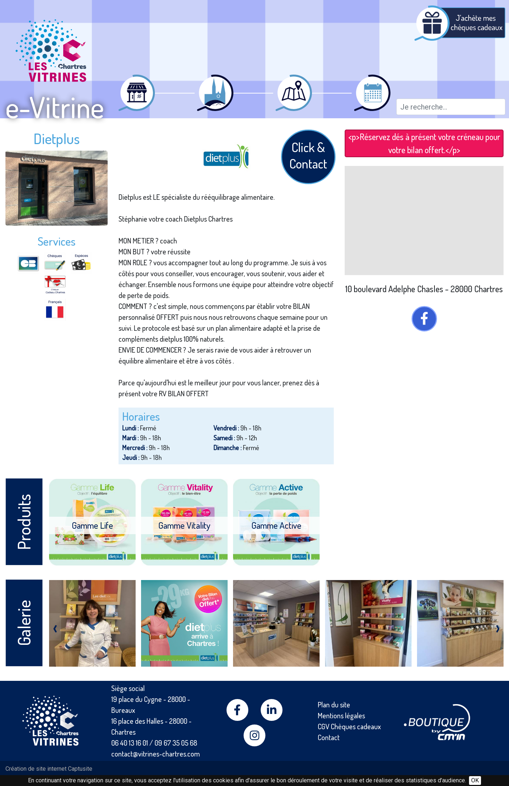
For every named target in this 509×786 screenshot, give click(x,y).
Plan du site (334, 704)
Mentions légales (341, 715)
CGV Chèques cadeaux (349, 726)
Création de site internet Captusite (48, 768)
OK (475, 780)
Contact (329, 737)
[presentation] (55, 626)
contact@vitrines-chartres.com (155, 753)
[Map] (424, 220)
